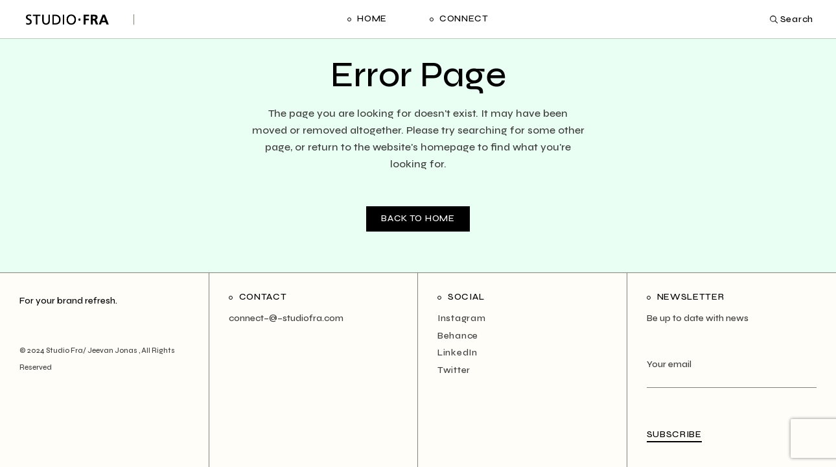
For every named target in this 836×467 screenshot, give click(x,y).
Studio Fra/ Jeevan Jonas (92, 350)
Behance (457, 335)
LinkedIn (457, 352)
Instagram (461, 318)
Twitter (453, 370)
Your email (732, 373)
